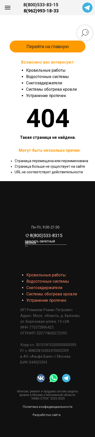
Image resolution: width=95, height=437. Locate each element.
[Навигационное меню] (7, 7)
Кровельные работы (46, 70)
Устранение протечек (46, 95)
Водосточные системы (47, 76)
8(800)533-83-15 (40, 4)
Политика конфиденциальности (47, 407)
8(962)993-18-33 (41, 10)
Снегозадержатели (44, 83)
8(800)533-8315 (46, 235)
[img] (53, 378)
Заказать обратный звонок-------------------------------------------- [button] (45, 244)
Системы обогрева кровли (51, 89)
